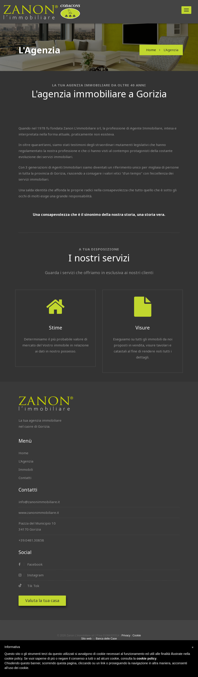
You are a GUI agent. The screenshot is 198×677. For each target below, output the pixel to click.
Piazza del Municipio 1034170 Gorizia (37, 526)
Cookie (137, 635)
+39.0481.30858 (31, 540)
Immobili (26, 469)
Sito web (86, 638)
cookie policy (146, 658)
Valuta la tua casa (42, 600)
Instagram (31, 575)
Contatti (25, 477)
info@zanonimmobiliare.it (39, 502)
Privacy (126, 635)
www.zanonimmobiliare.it (39, 512)
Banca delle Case (106, 638)
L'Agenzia (26, 461)
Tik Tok (29, 585)
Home (151, 50)
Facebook (31, 564)
